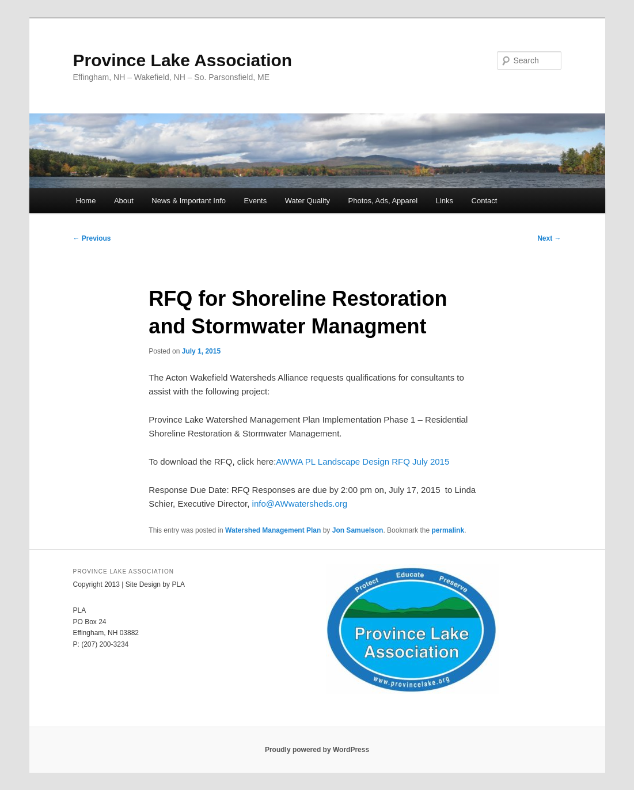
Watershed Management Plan (273, 530)
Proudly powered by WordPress (317, 750)
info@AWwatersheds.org (300, 503)
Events (255, 200)
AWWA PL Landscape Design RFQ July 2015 (362, 461)
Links (444, 200)
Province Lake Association (183, 60)
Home (86, 200)
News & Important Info (188, 200)
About (124, 200)
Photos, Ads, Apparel (383, 200)
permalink (447, 530)
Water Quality (307, 200)
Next (549, 238)
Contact (485, 200)
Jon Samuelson (358, 530)
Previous (92, 238)
